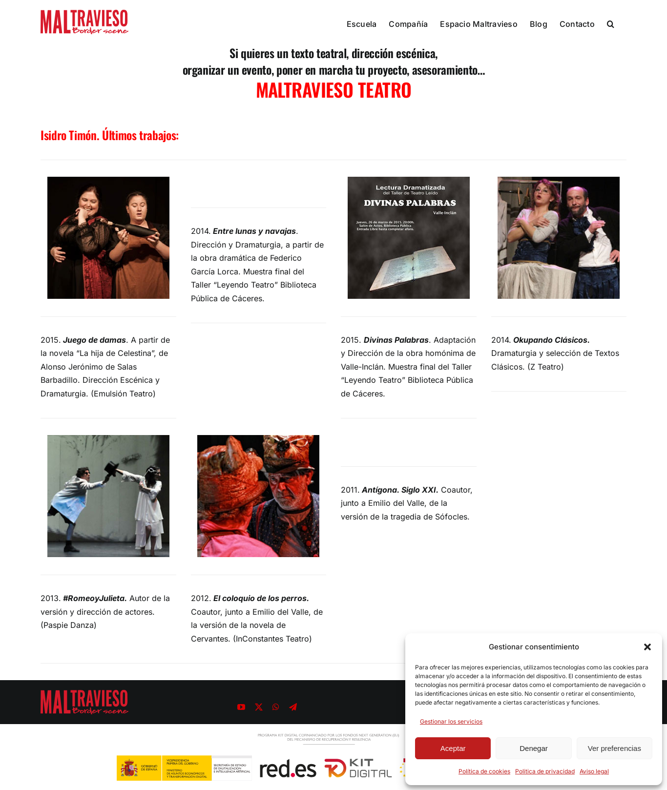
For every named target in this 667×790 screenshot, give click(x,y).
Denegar (534, 748)
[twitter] (259, 707)
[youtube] (241, 707)
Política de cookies (484, 771)
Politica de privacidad (545, 771)
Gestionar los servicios (451, 721)
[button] (647, 647)
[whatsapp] (275, 707)
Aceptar (453, 748)
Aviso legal (594, 771)
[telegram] (293, 707)
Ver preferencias (614, 748)
